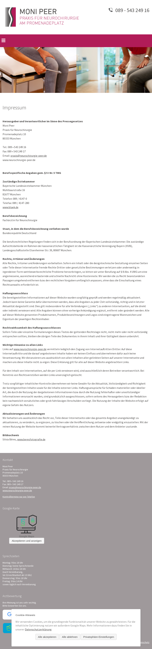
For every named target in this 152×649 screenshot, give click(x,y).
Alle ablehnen (70, 636)
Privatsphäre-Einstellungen (98, 636)
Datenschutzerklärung (38, 629)
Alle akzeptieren (47, 636)
